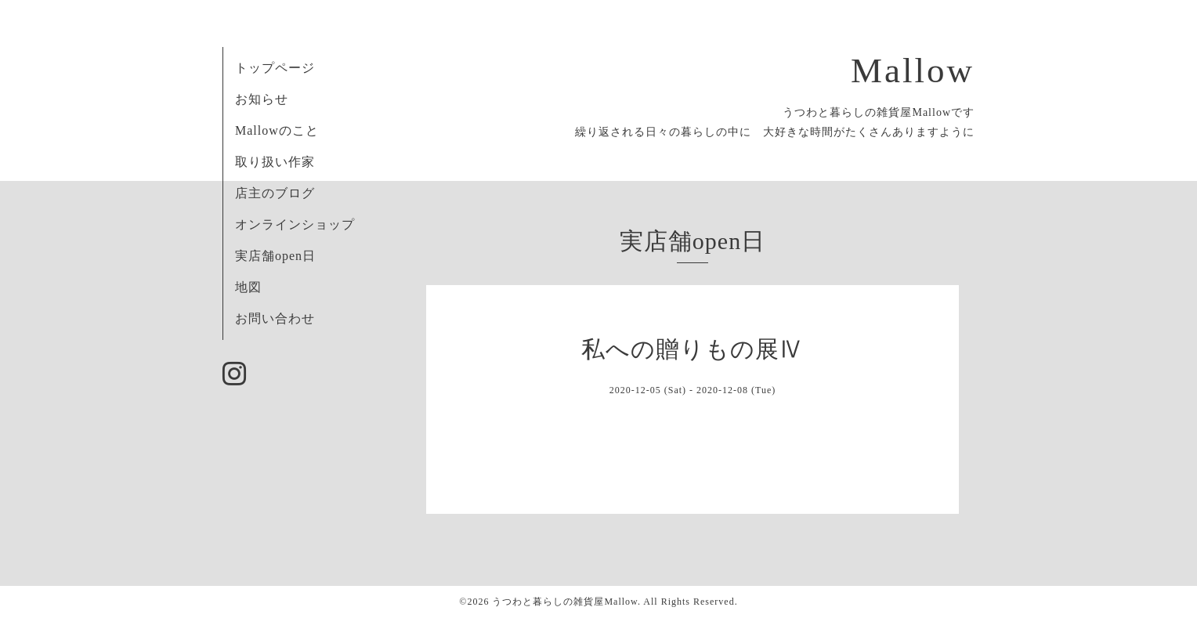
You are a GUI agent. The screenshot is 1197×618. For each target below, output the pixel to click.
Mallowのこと (277, 130)
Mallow (913, 70)
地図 (248, 287)
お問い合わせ (275, 318)
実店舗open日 (275, 255)
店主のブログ (275, 193)
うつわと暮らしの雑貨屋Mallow (565, 601)
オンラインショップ (295, 224)
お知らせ (261, 99)
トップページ (275, 67)
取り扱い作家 (275, 161)
